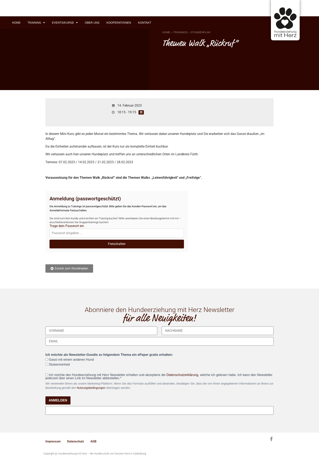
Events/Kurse (65, 22)
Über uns (92, 22)
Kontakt (144, 22)
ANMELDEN (58, 400)
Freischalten (116, 244)
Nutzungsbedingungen (91, 387)
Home (16, 22)
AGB (93, 441)
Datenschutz (75, 441)
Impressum (53, 441)
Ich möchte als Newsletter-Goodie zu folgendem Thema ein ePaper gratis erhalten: (109, 354)
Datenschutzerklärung (182, 375)
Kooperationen (118, 22)
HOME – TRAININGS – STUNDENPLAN (186, 32)
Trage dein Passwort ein (67, 226)
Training (36, 22)
